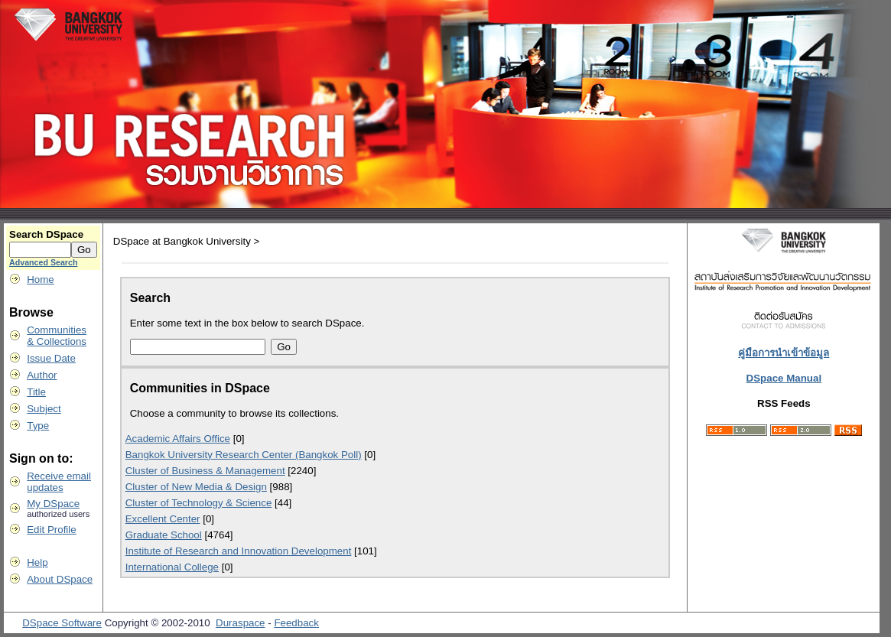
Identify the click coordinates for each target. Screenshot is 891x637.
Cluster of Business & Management (205, 470)
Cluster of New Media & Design (196, 486)
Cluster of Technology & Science (198, 503)
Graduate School (163, 535)
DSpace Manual (784, 378)
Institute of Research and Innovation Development (238, 551)
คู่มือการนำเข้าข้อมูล (783, 353)
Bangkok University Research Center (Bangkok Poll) (243, 454)
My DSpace (53, 503)
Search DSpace (46, 234)
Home (40, 279)
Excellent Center (162, 519)
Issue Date (51, 358)
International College (172, 567)
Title (36, 392)
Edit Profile (51, 529)
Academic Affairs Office (177, 438)
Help (37, 562)
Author (42, 375)
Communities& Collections (56, 335)
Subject (43, 408)
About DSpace (60, 579)
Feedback (296, 623)
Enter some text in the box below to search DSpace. (247, 323)
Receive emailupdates (59, 481)
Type (38, 425)
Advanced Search (43, 262)
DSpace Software (62, 623)
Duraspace (240, 623)
